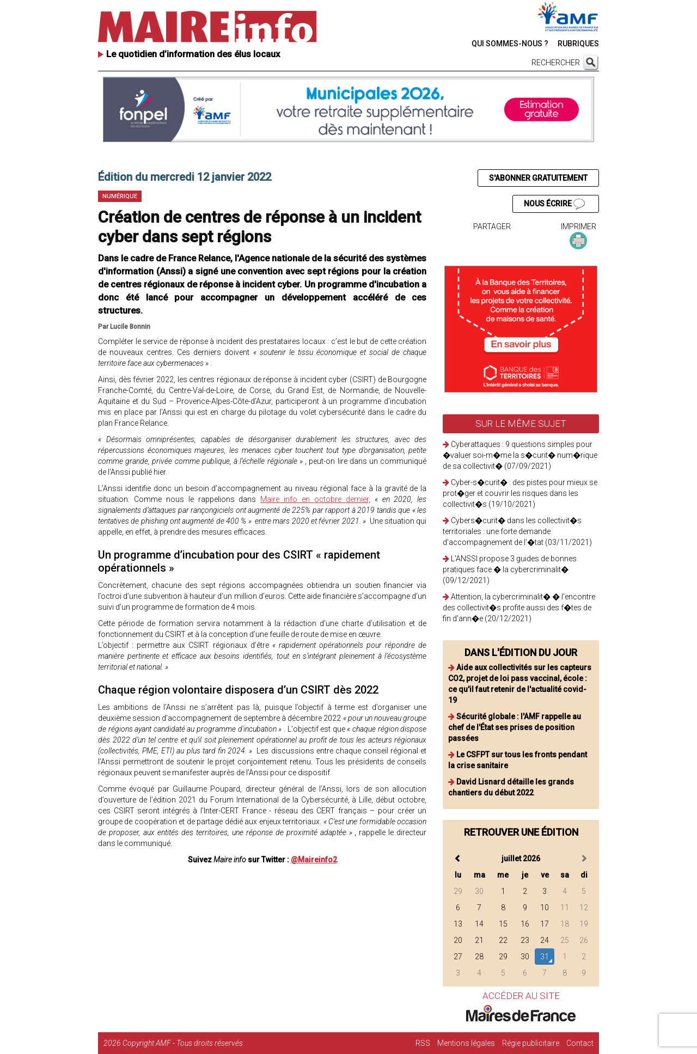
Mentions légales (466, 1043)
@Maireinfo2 (314, 859)
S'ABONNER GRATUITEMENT (538, 178)
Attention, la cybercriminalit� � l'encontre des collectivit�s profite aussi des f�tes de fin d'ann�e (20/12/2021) (519, 607)
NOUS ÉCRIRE (554, 204)
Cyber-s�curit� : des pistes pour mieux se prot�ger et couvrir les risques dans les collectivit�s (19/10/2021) (520, 493)
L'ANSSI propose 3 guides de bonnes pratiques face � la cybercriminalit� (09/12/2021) (510, 569)
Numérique (119, 196)
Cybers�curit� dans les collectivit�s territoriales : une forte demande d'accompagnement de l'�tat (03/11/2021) (517, 531)
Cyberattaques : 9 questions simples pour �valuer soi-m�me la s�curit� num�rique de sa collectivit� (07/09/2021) (520, 455)
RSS (422, 1043)
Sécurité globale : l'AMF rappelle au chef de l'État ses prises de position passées (514, 727)
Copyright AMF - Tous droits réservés (183, 1043)
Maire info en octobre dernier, (315, 499)
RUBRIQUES (578, 43)
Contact (580, 1043)
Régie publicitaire (530, 1043)
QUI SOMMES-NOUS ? (510, 43)
